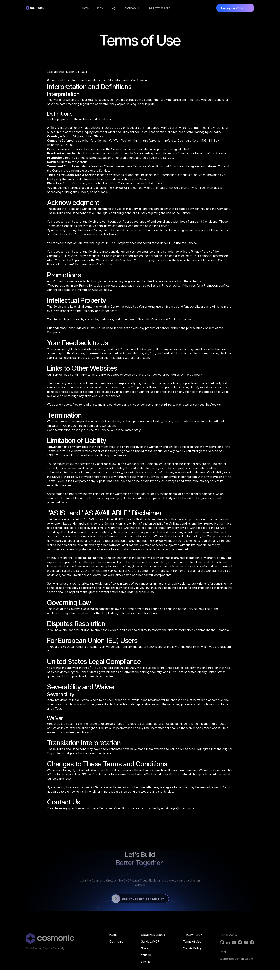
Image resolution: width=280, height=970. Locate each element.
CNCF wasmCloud (158, 8)
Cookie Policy (192, 948)
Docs (99, 8)
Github (145, 962)
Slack (144, 948)
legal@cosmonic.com (184, 808)
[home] (36, 8)
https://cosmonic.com (125, 183)
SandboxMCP (131, 8)
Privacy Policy (200, 251)
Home (85, 8)
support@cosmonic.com (236, 967)
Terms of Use (192, 941)
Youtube (146, 955)
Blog (113, 8)
